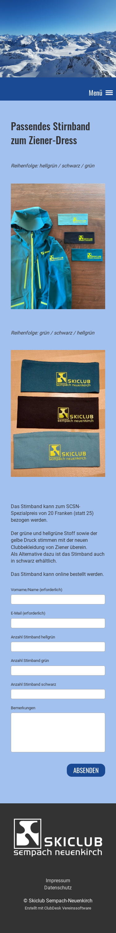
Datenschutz (58, 888)
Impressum (58, 880)
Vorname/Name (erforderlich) (36, 589)
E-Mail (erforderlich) (28, 613)
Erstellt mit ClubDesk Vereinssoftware (58, 908)
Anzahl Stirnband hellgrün (33, 637)
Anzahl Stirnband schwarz (33, 684)
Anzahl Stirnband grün (30, 660)
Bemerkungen (23, 708)
